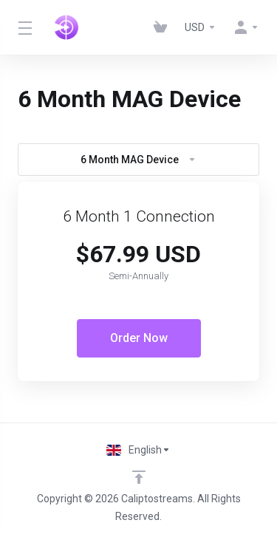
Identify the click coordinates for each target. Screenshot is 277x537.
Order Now (139, 338)
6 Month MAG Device (138, 159)
